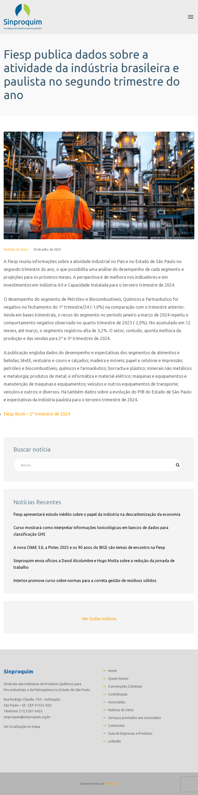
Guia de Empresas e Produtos (130, 733)
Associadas (116, 702)
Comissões (116, 726)
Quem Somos (118, 679)
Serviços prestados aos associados (134, 718)
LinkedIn (114, 741)
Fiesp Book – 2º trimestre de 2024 (37, 413)
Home (112, 671)
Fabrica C (111, 783)
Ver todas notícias (99, 618)
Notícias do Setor (16, 249)
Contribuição (118, 694)
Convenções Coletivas (125, 686)
